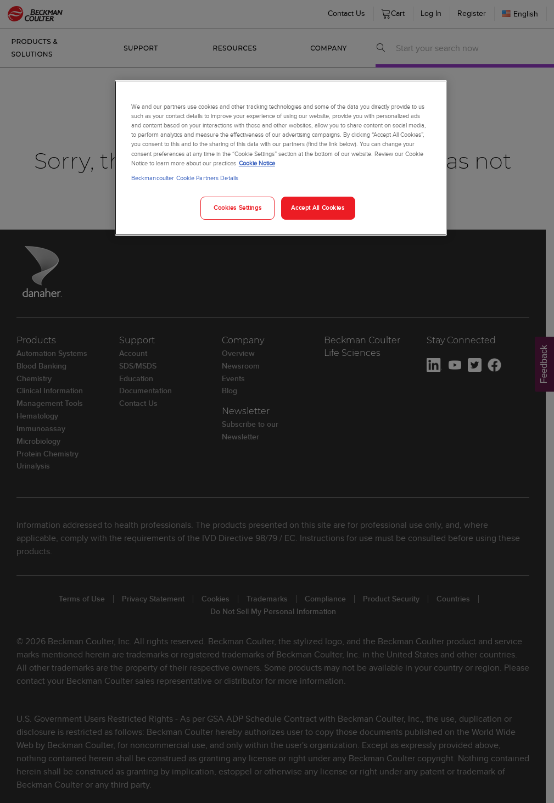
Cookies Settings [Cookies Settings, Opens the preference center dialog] (237, 207)
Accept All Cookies (317, 207)
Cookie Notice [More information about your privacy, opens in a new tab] (257, 163)
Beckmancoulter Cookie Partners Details (184, 178)
